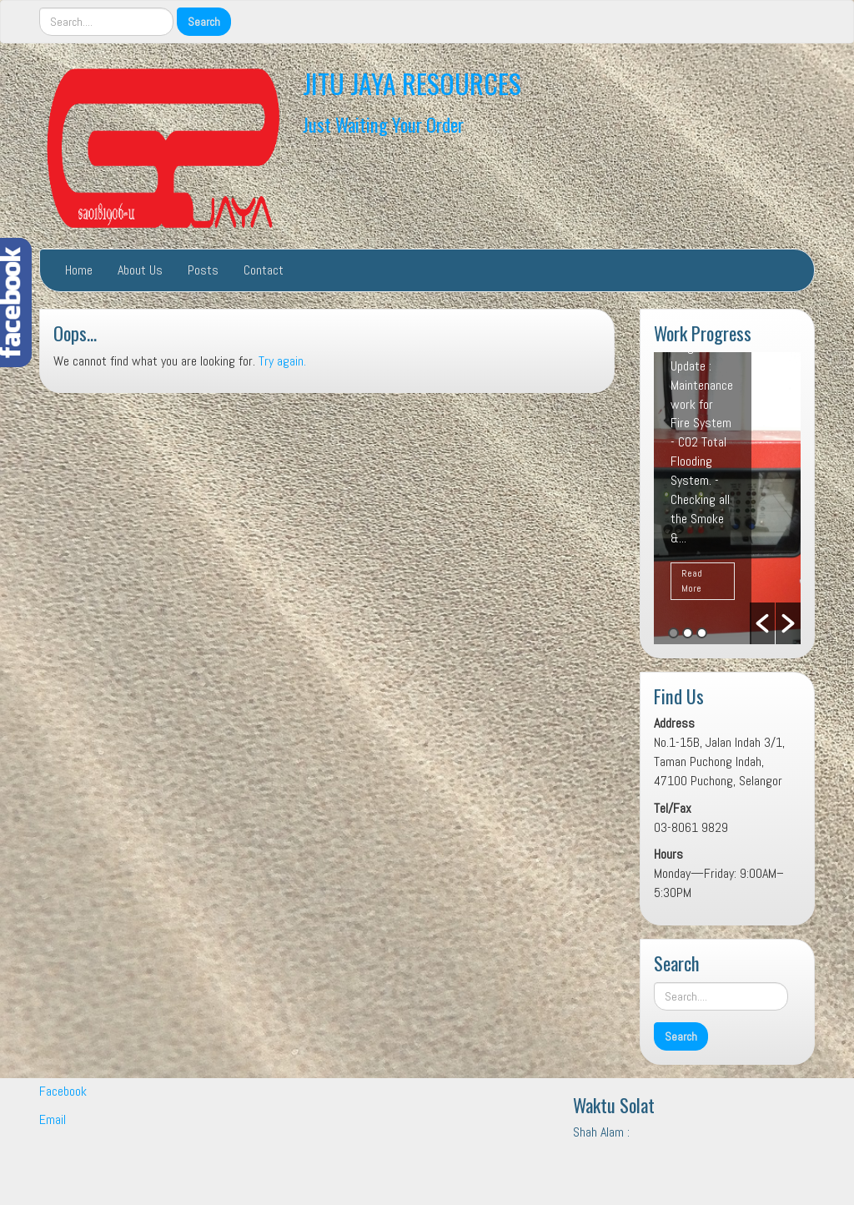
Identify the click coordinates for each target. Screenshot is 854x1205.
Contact (264, 270)
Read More (691, 580)
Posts (203, 270)
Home (79, 270)
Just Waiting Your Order (383, 124)
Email (52, 1119)
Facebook (63, 1091)
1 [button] (673, 633)
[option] (727, 498)
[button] (762, 623)
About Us (140, 270)
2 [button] (687, 633)
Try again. (282, 361)
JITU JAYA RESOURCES (412, 83)
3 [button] (701, 633)
